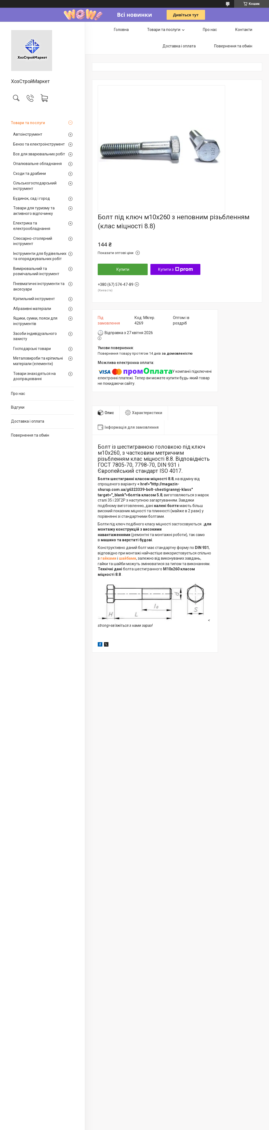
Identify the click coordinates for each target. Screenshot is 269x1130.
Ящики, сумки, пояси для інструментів (35, 321)
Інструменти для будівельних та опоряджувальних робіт (39, 256)
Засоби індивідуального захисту (35, 336)
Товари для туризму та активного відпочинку (34, 211)
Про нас (18, 393)
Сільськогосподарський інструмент (35, 186)
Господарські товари (32, 348)
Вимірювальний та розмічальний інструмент (36, 271)
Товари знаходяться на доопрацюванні (34, 376)
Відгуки (17, 407)
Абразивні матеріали (32, 308)
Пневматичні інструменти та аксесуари (39, 286)
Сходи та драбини (29, 173)
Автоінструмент (27, 134)
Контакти (243, 29)
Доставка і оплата (27, 421)
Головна (121, 29)
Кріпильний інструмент (34, 299)
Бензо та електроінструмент (39, 144)
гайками (108, 558)
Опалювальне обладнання (37, 163)
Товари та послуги (28, 123)
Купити (122, 269)
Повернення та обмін (30, 435)
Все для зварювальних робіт (39, 154)
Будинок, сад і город (31, 198)
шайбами (127, 558)
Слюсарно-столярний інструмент (32, 241)
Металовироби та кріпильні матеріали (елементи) (38, 361)
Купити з (175, 269)
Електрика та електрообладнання (31, 226)
